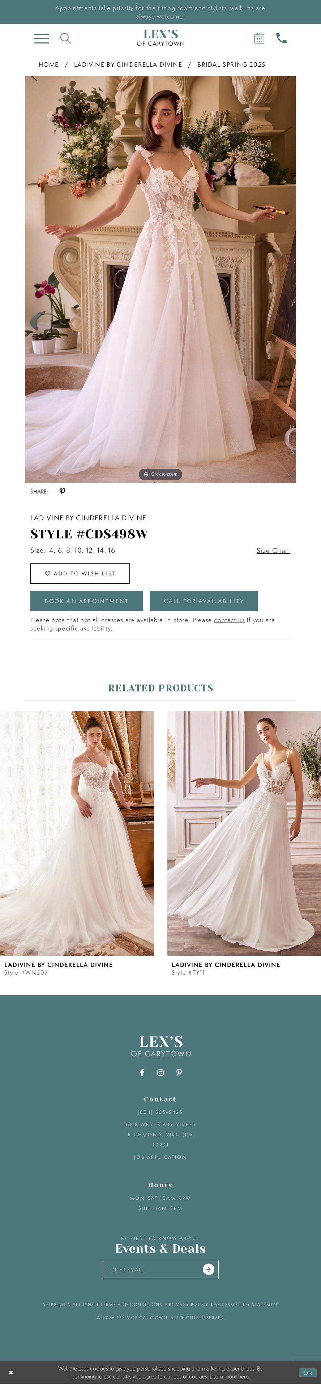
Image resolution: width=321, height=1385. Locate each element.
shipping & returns (68, 1305)
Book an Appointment (88, 601)
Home (49, 64)
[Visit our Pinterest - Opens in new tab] (179, 1073)
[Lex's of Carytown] (160, 38)
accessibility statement (247, 1305)
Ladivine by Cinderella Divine (128, 64)
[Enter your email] (160, 1270)
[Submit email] (209, 1270)
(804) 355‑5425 (160, 1113)
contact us (229, 620)
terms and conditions (131, 1305)
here (243, 1377)
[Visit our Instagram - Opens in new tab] (160, 1073)
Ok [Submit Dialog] (308, 1373)
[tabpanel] (160, 279)
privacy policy (189, 1305)
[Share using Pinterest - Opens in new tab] (62, 491)
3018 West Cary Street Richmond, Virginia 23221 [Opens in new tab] (160, 1135)
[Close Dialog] (11, 1373)
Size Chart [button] (273, 550)
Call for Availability (206, 601)
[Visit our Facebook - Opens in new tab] (142, 1073)
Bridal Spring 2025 (231, 64)
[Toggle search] (66, 38)
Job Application (160, 1158)
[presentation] (77, 833)
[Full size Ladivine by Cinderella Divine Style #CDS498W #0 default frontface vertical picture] (160, 279)
